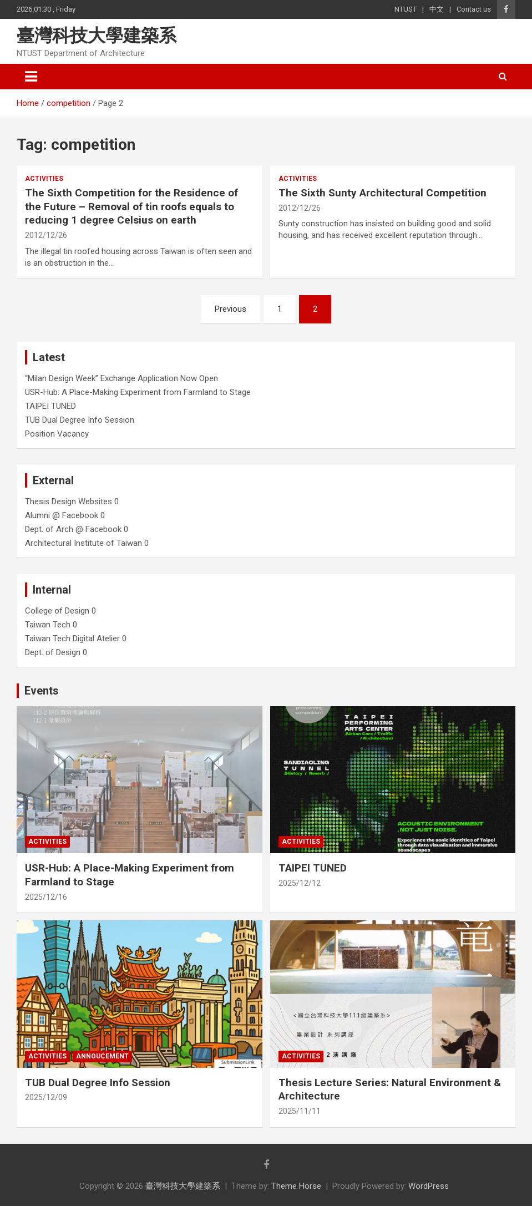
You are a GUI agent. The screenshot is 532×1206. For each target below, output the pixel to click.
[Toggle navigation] (31, 76)
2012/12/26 (46, 235)
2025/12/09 (46, 1097)
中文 (436, 9)
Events (41, 690)
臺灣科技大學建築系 (96, 35)
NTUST (405, 9)
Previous (230, 309)
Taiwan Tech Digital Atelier (72, 638)
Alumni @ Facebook (61, 515)
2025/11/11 (299, 1111)
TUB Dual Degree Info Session (79, 420)
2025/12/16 (46, 897)
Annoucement (102, 1056)
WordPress (428, 1186)
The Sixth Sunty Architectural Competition (382, 192)
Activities (44, 179)
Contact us (474, 9)
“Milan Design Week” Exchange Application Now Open (121, 378)
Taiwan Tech (47, 625)
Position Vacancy (57, 434)
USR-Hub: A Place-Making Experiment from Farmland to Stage (138, 392)
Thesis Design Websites (68, 501)
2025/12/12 (299, 883)
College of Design (57, 611)
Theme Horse (296, 1186)
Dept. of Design (52, 652)
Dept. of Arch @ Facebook (73, 529)
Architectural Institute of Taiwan (83, 543)
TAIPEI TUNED (50, 406)
